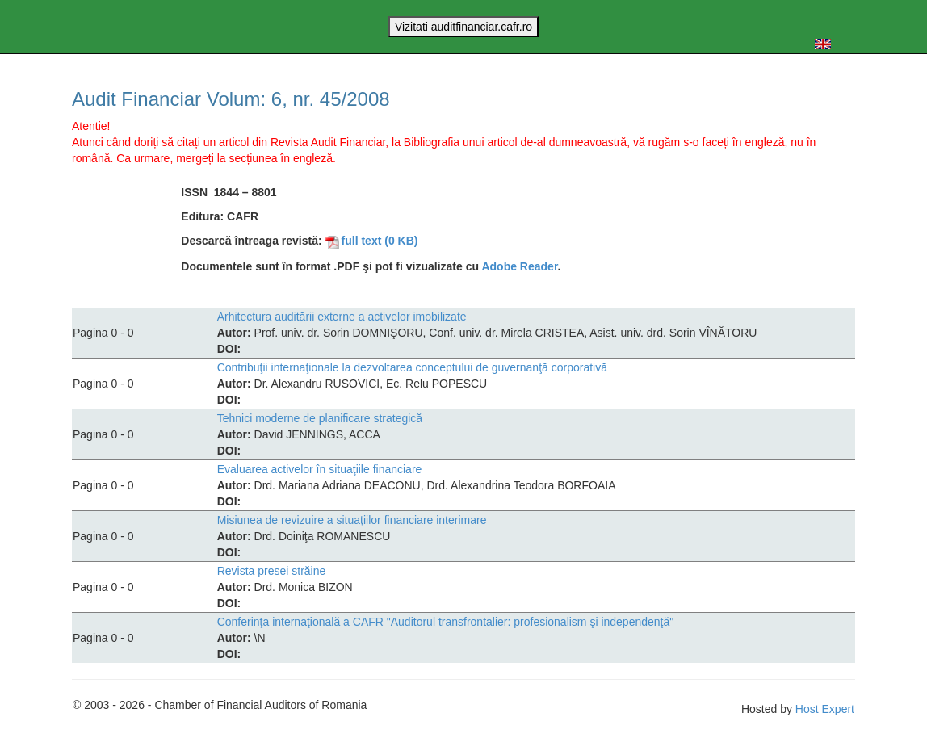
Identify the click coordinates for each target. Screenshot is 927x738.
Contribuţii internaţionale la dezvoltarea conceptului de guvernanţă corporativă (412, 367)
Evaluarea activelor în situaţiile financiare (319, 469)
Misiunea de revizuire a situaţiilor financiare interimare (352, 520)
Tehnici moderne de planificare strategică (319, 418)
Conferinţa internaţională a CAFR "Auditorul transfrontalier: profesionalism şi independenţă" (445, 621)
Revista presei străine (271, 570)
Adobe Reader (519, 266)
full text (371, 240)
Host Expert (824, 708)
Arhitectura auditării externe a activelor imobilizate (342, 316)
